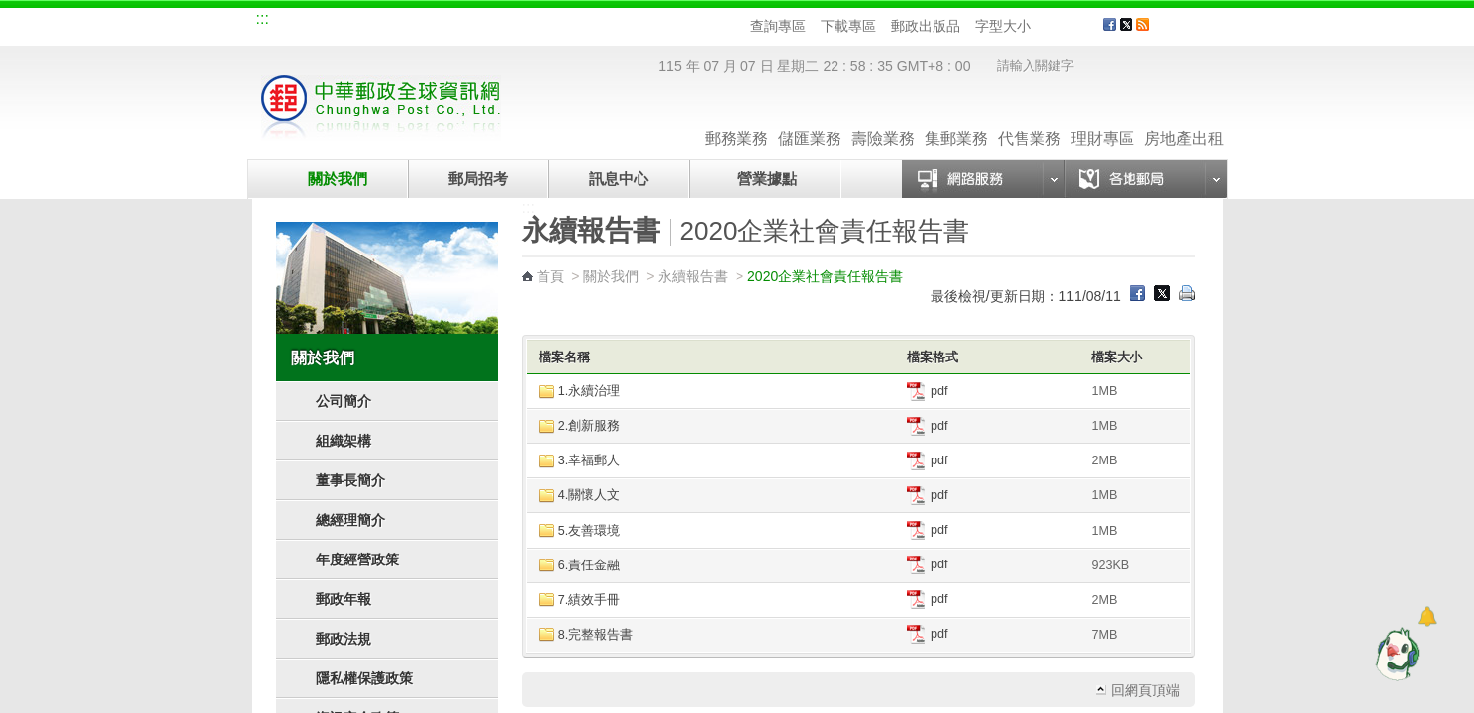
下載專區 (848, 26)
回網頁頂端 (1145, 690)
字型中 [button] (1061, 26)
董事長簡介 (350, 480)
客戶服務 (1193, 32)
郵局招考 (478, 178)
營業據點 (766, 178)
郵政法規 (343, 639)
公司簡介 (343, 401)
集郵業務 (956, 118)
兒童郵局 (499, 22)
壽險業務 (883, 118)
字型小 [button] (1042, 26)
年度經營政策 (357, 559)
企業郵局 (366, 22)
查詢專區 (778, 26)
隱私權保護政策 (364, 678)
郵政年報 (343, 599)
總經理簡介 (350, 520)
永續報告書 (693, 276)
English (633, 22)
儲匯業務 (809, 118)
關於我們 (337, 178)
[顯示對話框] (1427, 616)
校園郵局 (432, 22)
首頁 (550, 276)
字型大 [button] (1080, 26)
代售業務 (1029, 118)
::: (262, 18)
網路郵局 (565, 22)
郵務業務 (736, 118)
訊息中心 (618, 178)
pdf (927, 391)
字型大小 (1003, 26)
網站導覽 (300, 22)
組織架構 (343, 441)
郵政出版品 (925, 26)
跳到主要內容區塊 (10, 10)
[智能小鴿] (1394, 653)
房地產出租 (1184, 118)
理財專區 (1102, 118)
